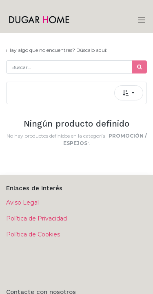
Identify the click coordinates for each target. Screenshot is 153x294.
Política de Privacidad (36, 218)
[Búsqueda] (139, 67)
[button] (128, 92)
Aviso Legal (22, 202)
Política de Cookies (33, 234)
